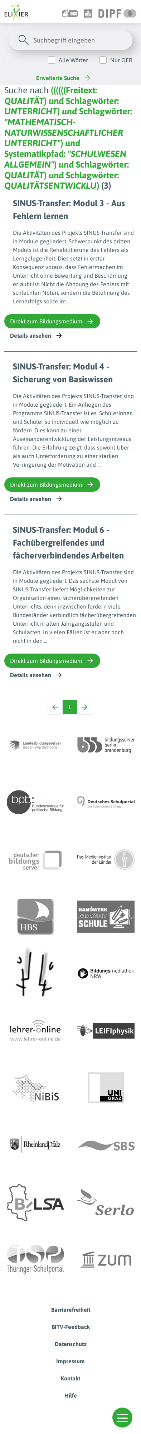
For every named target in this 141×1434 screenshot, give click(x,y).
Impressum (70, 1361)
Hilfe (70, 1395)
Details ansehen (36, 335)
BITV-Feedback (71, 1327)
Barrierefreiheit (70, 1309)
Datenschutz (71, 1344)
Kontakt (70, 1378)
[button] (122, 1418)
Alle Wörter (73, 60)
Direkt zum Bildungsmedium (52, 321)
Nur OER (121, 60)
